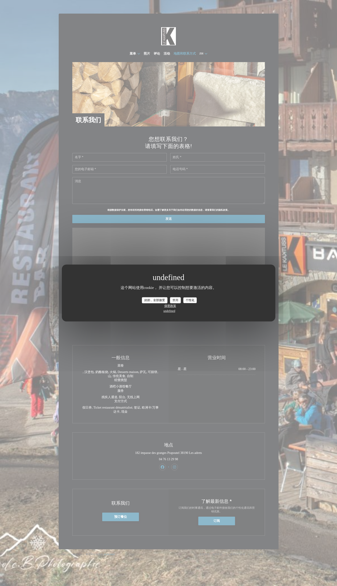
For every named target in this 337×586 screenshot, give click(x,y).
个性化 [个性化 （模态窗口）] (190, 300)
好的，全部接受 (154, 300)
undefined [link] (169, 311)
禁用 (175, 300)
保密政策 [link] (170, 306)
